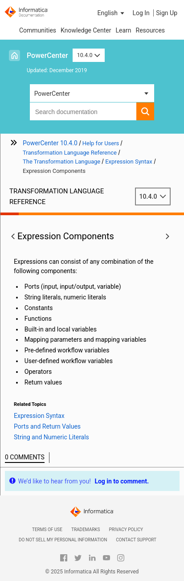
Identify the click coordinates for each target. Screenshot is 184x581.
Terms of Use (47, 529)
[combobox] (83, 111)
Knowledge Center (86, 30)
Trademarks (85, 529)
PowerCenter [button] (52, 93)
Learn (123, 30)
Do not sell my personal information (63, 539)
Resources (150, 30)
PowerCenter (47, 55)
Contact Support (136, 539)
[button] (111, 13)
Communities (37, 30)
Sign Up (166, 12)
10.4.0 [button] (88, 55)
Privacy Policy (126, 529)
